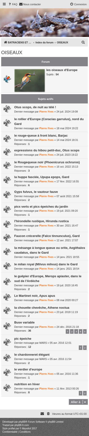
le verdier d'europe (28, 369)
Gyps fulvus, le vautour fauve (36, 192)
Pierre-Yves (46, 111)
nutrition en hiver (27, 384)
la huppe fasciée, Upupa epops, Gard (41, 177)
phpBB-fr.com (21, 425)
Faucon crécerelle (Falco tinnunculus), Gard (47, 236)
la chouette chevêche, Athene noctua (41, 307)
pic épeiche (22, 338)
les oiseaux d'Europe (61, 70)
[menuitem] (12, 4)
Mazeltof (26, 428)
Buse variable (24, 322)
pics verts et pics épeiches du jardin (41, 206)
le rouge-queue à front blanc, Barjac (41, 135)
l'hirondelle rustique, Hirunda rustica (41, 221)
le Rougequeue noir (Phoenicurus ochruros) (47, 162)
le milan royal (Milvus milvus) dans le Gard (46, 264)
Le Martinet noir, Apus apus (34, 296)
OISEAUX (11, 52)
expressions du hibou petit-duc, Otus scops (47, 150)
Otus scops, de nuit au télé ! (35, 107)
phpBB (22, 422)
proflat (11, 428)
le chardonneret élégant (32, 354)
